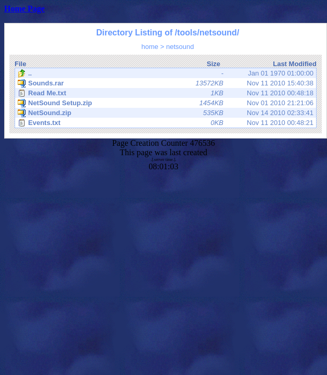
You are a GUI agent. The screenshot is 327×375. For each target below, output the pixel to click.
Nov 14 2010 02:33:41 (165, 113)
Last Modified (295, 64)
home (150, 47)
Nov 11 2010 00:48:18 (165, 93)
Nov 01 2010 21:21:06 (165, 103)
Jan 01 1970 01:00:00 (165, 73)
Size (213, 64)
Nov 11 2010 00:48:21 (165, 123)
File (20, 64)
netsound (180, 47)
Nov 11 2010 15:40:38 (165, 83)
